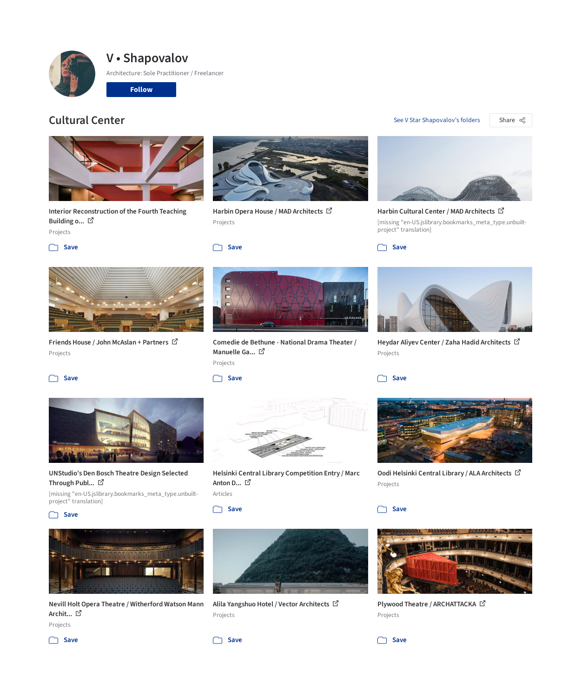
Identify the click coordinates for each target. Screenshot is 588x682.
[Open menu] (558, 13)
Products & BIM (315, 13)
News (407, 13)
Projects (241, 13)
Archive (435, 13)
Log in (482, 13)
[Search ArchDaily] (143, 13)
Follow (141, 89)
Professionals (369, 13)
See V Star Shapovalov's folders (437, 120)
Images (272, 13)
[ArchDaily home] (30, 13)
